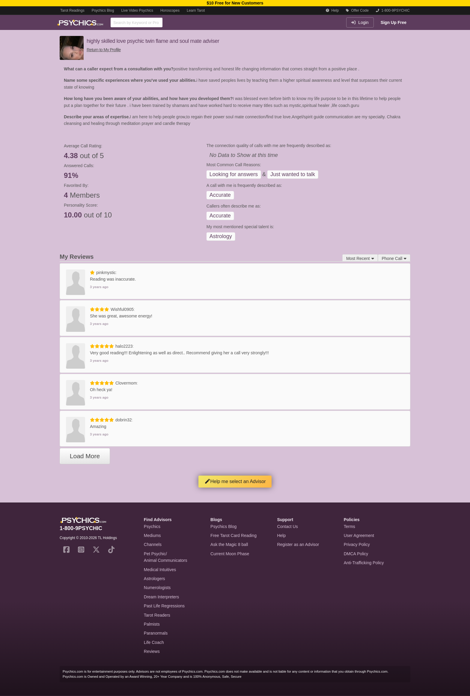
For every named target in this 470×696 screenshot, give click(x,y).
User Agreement (359, 535)
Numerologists (157, 587)
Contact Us (287, 526)
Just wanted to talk (292, 174)
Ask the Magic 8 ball (229, 544)
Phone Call (394, 258)
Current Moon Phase (229, 553)
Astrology (221, 236)
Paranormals (156, 633)
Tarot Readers (157, 615)
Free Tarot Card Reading (233, 535)
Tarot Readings (72, 10)
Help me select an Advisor (235, 481)
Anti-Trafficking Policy (364, 562)
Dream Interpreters (161, 596)
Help (332, 10)
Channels (153, 544)
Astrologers (154, 578)
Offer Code (357, 10)
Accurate (220, 195)
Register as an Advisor (298, 544)
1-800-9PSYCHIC (393, 10)
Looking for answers (234, 174)
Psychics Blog (103, 10)
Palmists (152, 624)
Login (359, 22)
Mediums (152, 535)
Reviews (152, 651)
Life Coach (154, 642)
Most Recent (360, 258)
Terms (349, 526)
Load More (85, 456)
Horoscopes (170, 10)
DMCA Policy (356, 553)
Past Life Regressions (164, 605)
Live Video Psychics (137, 10)
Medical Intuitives (160, 569)
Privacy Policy (357, 544)
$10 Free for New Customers (235, 3)
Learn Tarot (196, 10)
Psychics (152, 526)
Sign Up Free (393, 22)
